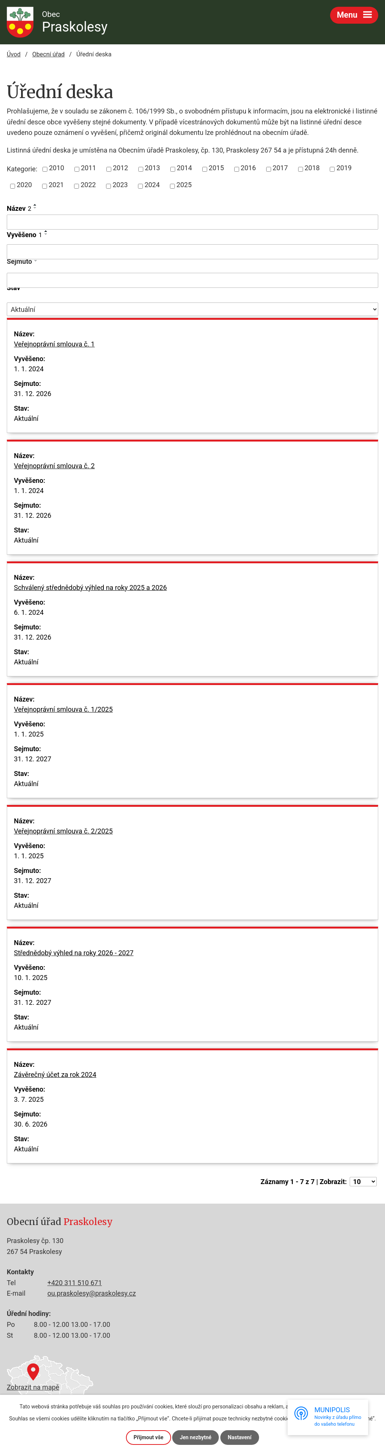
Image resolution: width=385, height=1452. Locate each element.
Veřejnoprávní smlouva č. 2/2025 (63, 836)
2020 (24, 185)
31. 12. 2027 (32, 759)
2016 (248, 168)
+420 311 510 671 (74, 1283)
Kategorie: (22, 169)
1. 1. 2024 (29, 369)
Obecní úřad (48, 54)
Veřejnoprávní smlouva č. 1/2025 (63, 714)
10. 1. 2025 (30, 978)
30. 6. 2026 (30, 1124)
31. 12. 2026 (32, 394)
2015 (216, 168)
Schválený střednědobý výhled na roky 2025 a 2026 (90, 593)
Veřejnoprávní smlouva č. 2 (54, 471)
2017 (280, 168)
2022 (87, 185)
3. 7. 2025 (29, 1099)
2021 (56, 185)
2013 (152, 168)
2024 (151, 185)
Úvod (14, 54)
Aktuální (26, 418)
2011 (88, 168)
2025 (183, 185)
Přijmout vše (148, 1437)
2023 (119, 185)
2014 (184, 168)
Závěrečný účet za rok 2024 (55, 1080)
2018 (312, 168)
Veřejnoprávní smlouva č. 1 (54, 349)
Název (19, 208)
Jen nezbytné (195, 1437)
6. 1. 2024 (29, 612)
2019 (344, 168)
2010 (56, 168)
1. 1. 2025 (29, 734)
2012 (120, 168)
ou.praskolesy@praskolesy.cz (91, 1293)
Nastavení (240, 1437)
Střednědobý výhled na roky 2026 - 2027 (73, 958)
